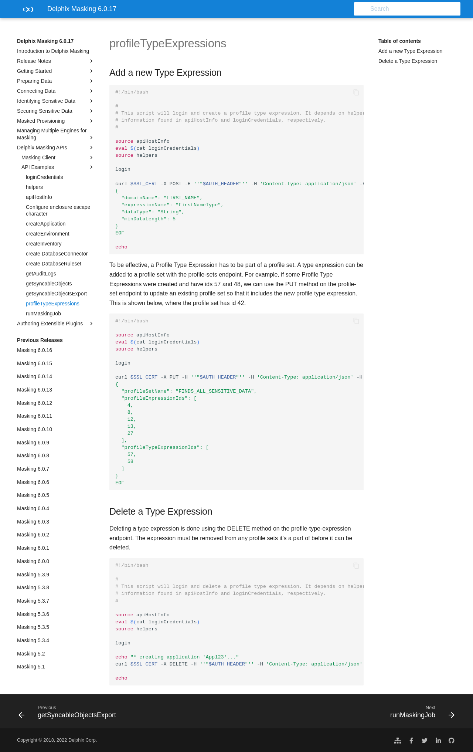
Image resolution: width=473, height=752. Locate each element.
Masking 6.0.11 (34, 416)
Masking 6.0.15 (34, 363)
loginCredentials (44, 177)
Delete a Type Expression (407, 61)
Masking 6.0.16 (34, 350)
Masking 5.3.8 (33, 587)
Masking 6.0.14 (34, 376)
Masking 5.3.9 (33, 574)
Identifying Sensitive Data (56, 101)
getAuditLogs (41, 274)
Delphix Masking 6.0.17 (45, 41)
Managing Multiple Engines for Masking (56, 134)
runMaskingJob (43, 313)
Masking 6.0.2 (33, 535)
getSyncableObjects (49, 284)
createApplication (45, 224)
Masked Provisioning (56, 121)
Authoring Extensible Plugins (56, 323)
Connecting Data (56, 91)
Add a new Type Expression (410, 51)
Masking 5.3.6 (33, 614)
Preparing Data (56, 81)
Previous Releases (40, 340)
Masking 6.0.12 (34, 403)
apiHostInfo (39, 197)
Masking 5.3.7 (33, 601)
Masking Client (58, 157)
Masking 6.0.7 (33, 469)
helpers (34, 187)
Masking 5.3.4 (33, 640)
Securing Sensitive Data (56, 111)
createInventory (44, 244)
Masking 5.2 (31, 654)
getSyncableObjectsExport (56, 294)
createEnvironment (47, 234)
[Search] (417, 9)
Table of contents (399, 41)
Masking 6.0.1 (33, 548)
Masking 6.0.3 (33, 522)
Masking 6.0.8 (33, 455)
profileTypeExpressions (52, 303)
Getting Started (56, 71)
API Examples (58, 167)
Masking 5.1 (31, 667)
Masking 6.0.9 (33, 443)
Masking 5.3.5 (33, 627)
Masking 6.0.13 (34, 390)
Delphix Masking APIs (56, 147)
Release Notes (56, 61)
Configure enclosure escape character (58, 210)
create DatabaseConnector (57, 254)
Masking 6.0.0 (33, 561)
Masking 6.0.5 (33, 495)
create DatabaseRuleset (53, 264)
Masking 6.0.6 (33, 482)
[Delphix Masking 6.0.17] (26, 11)
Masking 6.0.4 (33, 508)
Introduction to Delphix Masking (53, 51)
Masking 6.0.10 (34, 429)
